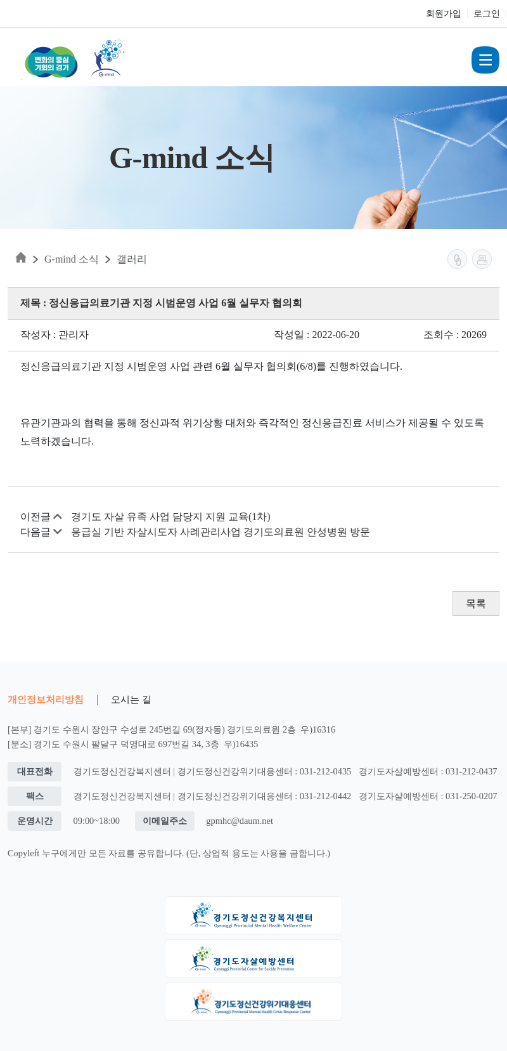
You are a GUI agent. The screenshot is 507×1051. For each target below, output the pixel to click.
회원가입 (443, 13)
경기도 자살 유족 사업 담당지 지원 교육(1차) (171, 516)
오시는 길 (131, 699)
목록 (476, 603)
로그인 (486, 13)
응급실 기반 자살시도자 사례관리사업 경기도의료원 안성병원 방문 (220, 531)
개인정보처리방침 (46, 699)
